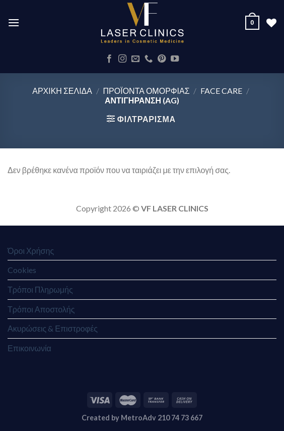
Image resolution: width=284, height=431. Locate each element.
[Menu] (14, 22)
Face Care (221, 90)
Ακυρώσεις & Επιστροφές (53, 328)
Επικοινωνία (29, 348)
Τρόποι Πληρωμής (40, 289)
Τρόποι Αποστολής (41, 309)
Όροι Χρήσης (31, 250)
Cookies (22, 270)
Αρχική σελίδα (62, 90)
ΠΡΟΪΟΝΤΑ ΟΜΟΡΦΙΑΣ (146, 90)
